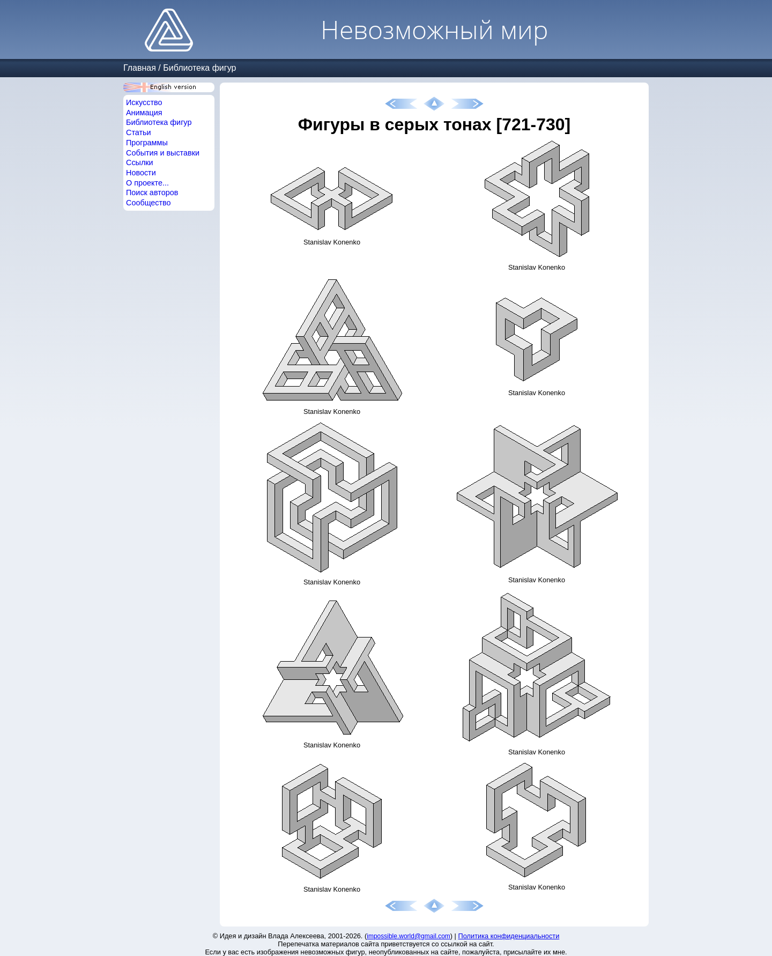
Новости (141, 172)
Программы (147, 142)
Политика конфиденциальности (509, 936)
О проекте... (147, 183)
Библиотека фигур (199, 67)
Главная (139, 67)
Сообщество (148, 202)
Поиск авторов (152, 192)
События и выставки (162, 153)
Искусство (144, 102)
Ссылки (139, 162)
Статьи (138, 132)
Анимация (144, 112)
